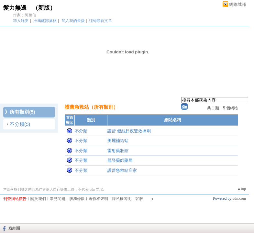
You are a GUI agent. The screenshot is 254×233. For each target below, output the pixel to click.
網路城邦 (237, 4)
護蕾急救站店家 (122, 170)
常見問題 (57, 198)
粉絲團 (14, 228)
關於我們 (38, 198)
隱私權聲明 (121, 198)
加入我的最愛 (73, 20)
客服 (139, 198)
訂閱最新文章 (100, 20)
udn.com (239, 198)
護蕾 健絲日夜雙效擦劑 (129, 130)
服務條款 (77, 198)
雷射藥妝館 (117, 150)
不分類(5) (20, 124)
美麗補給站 (117, 140)
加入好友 (20, 20)
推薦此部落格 (45, 20)
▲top (241, 188)
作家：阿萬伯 (24, 15)
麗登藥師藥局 (120, 160)
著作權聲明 (98, 198)
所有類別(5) (22, 112)
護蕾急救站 (77, 107)
